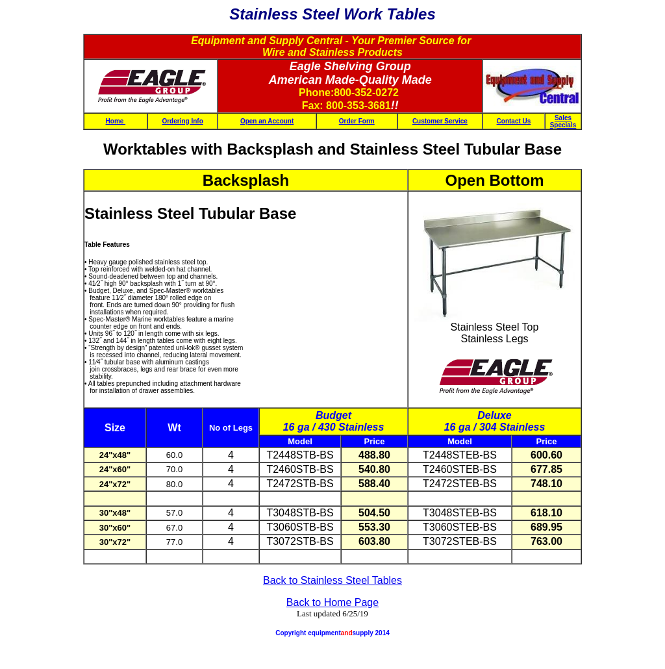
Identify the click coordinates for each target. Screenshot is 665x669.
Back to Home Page (332, 602)
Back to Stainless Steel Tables (332, 580)
